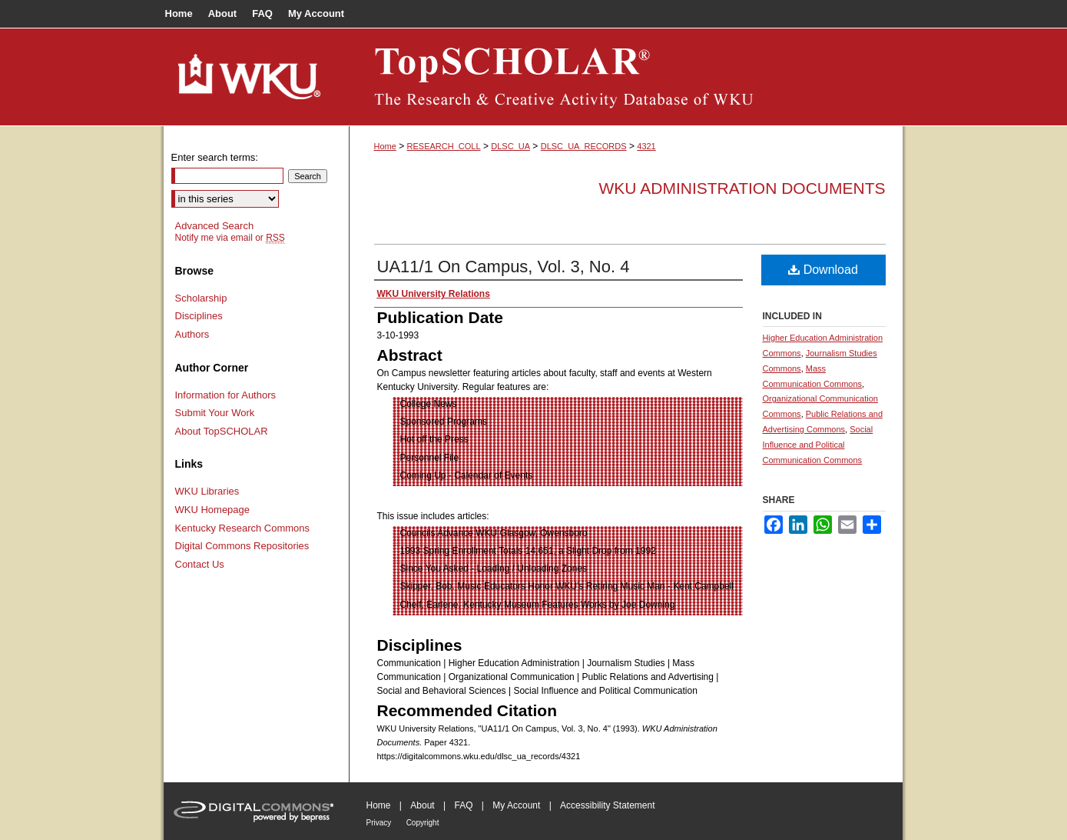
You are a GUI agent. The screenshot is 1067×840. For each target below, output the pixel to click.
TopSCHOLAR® (626, 76)
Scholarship (201, 298)
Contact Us (199, 564)
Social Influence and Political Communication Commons (818, 445)
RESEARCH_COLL (444, 146)
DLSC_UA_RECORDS (584, 146)
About (422, 805)
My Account (516, 805)
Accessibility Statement (607, 805)
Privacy (379, 822)
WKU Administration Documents (742, 188)
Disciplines (199, 316)
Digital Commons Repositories (242, 546)
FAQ (463, 805)
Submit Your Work (215, 412)
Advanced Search (214, 226)
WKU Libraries (207, 491)
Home (385, 146)
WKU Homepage (212, 509)
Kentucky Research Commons (242, 528)
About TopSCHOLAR (221, 431)
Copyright (422, 822)
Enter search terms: (214, 157)
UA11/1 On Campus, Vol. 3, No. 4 (503, 266)
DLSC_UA (510, 146)
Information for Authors (226, 395)
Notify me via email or (230, 237)
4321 (646, 146)
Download (823, 269)
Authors (192, 334)
